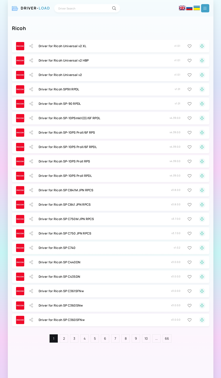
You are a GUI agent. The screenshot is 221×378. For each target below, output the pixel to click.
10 (146, 338)
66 (167, 338)
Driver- (35, 8)
